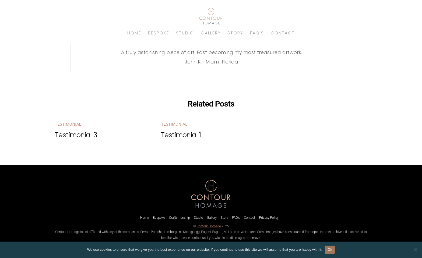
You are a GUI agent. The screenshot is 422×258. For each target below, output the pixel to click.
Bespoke (158, 33)
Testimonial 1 (181, 135)
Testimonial (68, 124)
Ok (330, 250)
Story (235, 33)
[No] (415, 249)
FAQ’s (257, 33)
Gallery (211, 33)
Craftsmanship (179, 218)
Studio (185, 33)
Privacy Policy (269, 218)
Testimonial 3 (76, 135)
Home (134, 33)
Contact (283, 33)
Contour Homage (208, 226)
